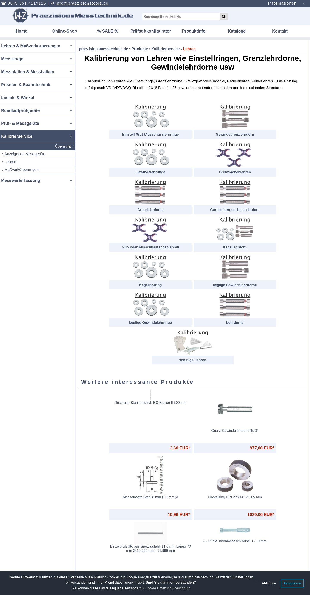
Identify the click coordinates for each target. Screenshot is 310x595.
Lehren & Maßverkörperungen (30, 45)
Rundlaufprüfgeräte (20, 110)
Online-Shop (64, 31)
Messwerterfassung (20, 180)
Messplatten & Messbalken (27, 71)
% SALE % (107, 31)
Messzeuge (12, 58)
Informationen (282, 3)
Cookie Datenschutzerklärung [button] (168, 588)
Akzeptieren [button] (292, 583)
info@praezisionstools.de (82, 3)
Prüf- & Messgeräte (20, 123)
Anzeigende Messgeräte (25, 154)
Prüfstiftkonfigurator (150, 31)
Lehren (10, 162)
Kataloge (237, 31)
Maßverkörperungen (22, 169)
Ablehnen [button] (269, 583)
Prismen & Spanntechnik (25, 84)
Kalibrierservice (16, 136)
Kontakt (280, 31)
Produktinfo (194, 31)
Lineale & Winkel (17, 97)
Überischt (63, 146)
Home (21, 31)
